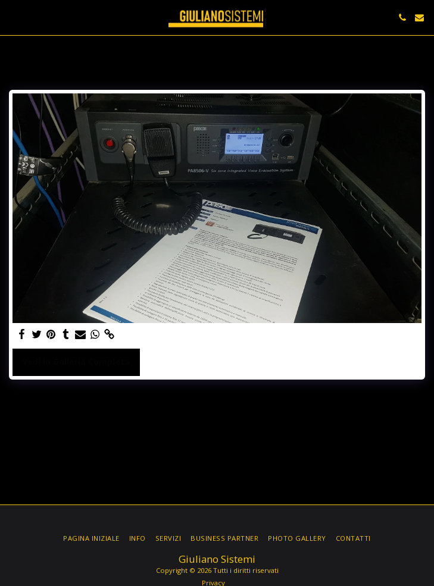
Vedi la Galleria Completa (76, 361)
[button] (13, 17)
